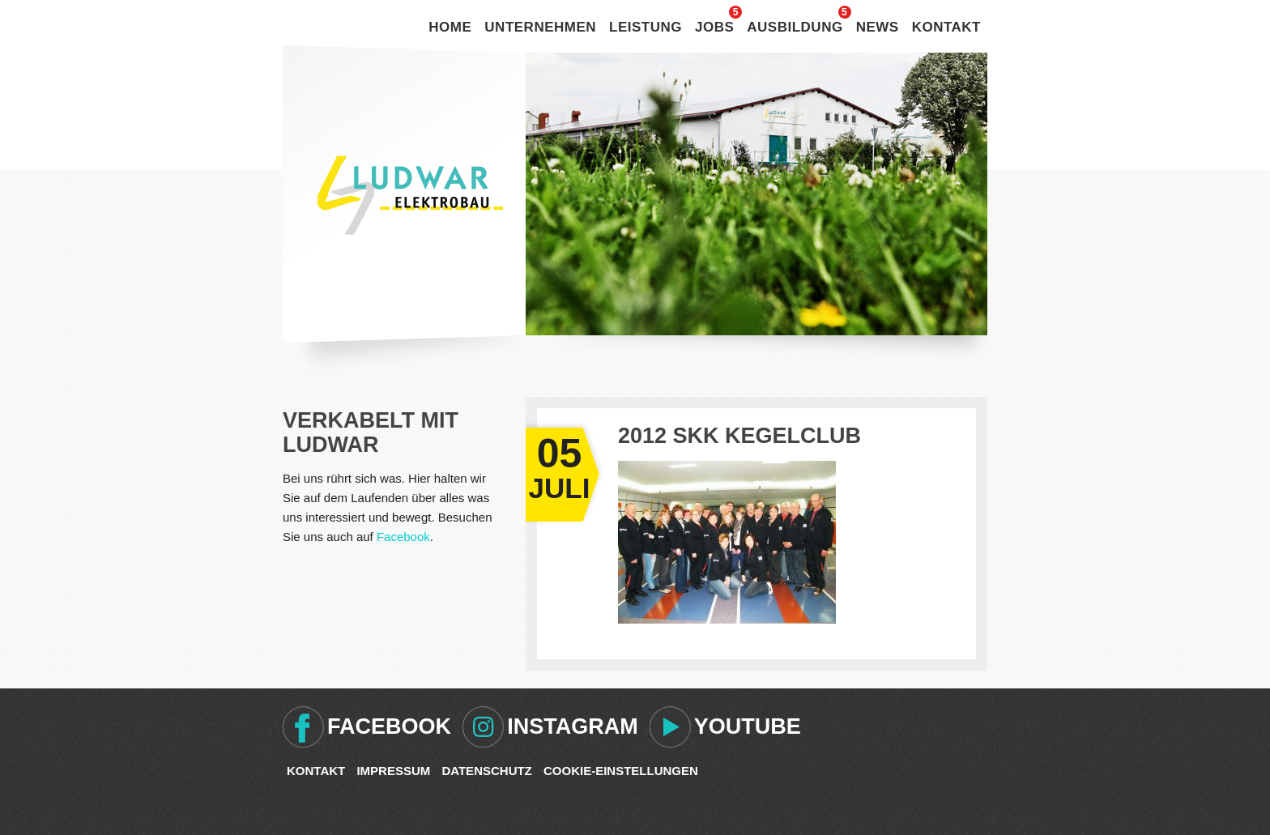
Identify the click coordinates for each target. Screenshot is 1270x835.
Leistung (645, 27)
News (877, 27)
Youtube (747, 726)
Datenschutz (486, 770)
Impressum (393, 770)
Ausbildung (794, 27)
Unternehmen (540, 27)
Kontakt (946, 27)
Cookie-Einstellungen (620, 770)
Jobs (714, 27)
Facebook (403, 536)
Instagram (572, 726)
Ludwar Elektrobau (410, 195)
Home (449, 27)
